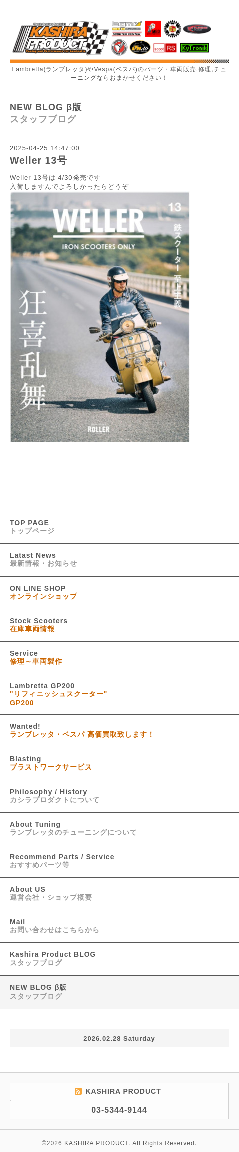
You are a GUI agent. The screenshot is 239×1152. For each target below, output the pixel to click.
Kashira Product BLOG (53, 958)
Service (36, 657)
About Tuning (74, 828)
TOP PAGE (32, 527)
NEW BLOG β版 (38, 991)
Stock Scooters (39, 625)
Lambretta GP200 (59, 694)
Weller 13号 (39, 160)
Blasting (51, 763)
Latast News (44, 559)
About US (51, 893)
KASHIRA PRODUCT (96, 1143)
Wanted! (82, 730)
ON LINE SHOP (44, 592)
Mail (55, 926)
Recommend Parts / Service (62, 861)
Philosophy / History (55, 796)
